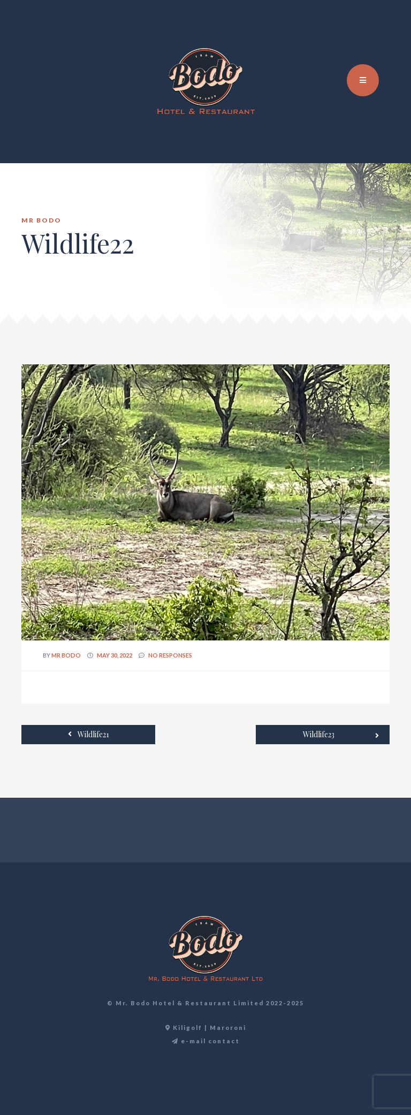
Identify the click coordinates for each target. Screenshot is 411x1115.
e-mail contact (206, 1041)
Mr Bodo (66, 655)
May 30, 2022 (114, 655)
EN (365, 32)
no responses (170, 655)
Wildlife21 (88, 734)
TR (377, 32)
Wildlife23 (341, 735)
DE (389, 32)
